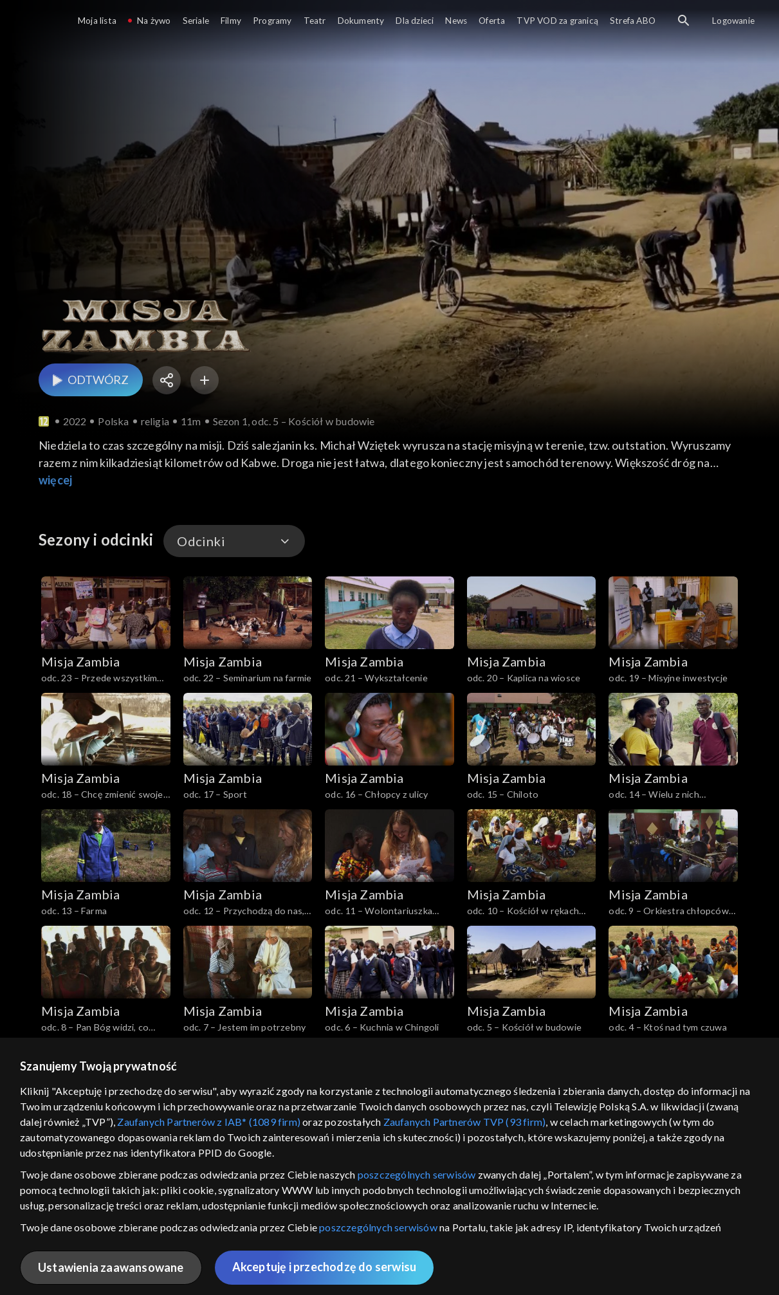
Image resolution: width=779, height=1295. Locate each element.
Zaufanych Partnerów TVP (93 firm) (464, 1122)
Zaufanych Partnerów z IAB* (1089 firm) (208, 1122)
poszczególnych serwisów (417, 1174)
